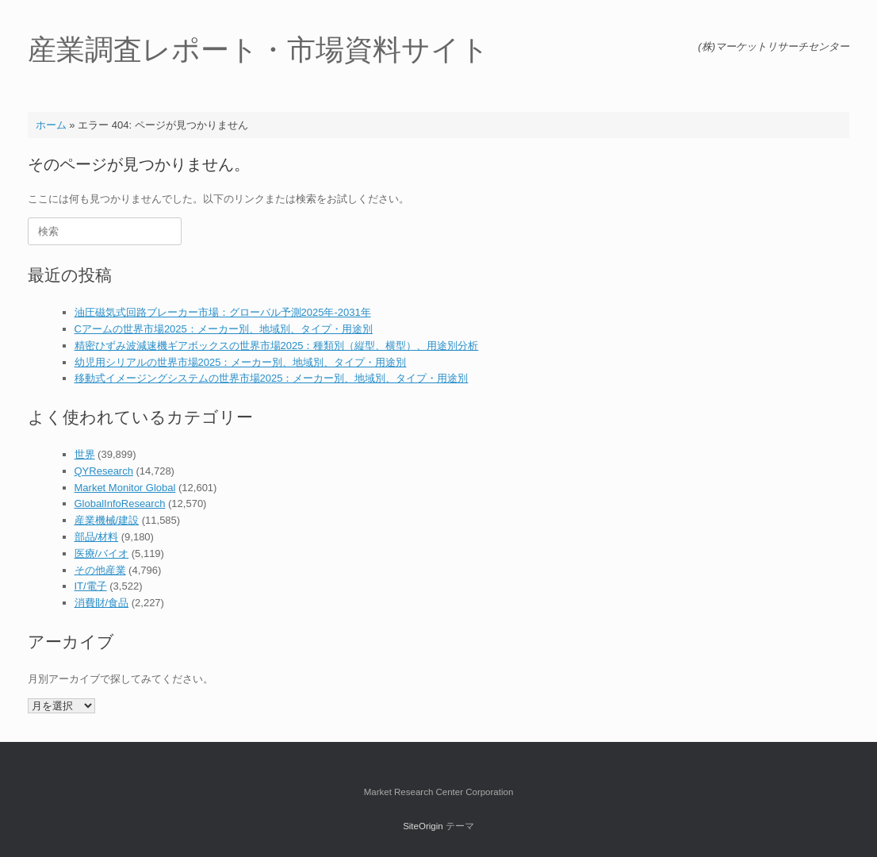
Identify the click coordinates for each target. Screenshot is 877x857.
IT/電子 (91, 586)
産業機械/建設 (107, 520)
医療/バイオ (102, 553)
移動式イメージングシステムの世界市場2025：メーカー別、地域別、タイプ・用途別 (272, 378)
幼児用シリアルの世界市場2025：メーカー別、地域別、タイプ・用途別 (241, 362)
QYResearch (104, 471)
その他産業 (100, 570)
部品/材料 (97, 537)
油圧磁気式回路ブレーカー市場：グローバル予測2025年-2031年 (223, 312)
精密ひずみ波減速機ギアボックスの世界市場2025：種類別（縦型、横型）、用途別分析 (277, 346)
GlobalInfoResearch (120, 503)
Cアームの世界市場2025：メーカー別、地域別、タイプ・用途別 (224, 329)
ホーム (51, 125)
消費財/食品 (102, 603)
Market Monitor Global (125, 488)
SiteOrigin (423, 826)
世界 (85, 454)
